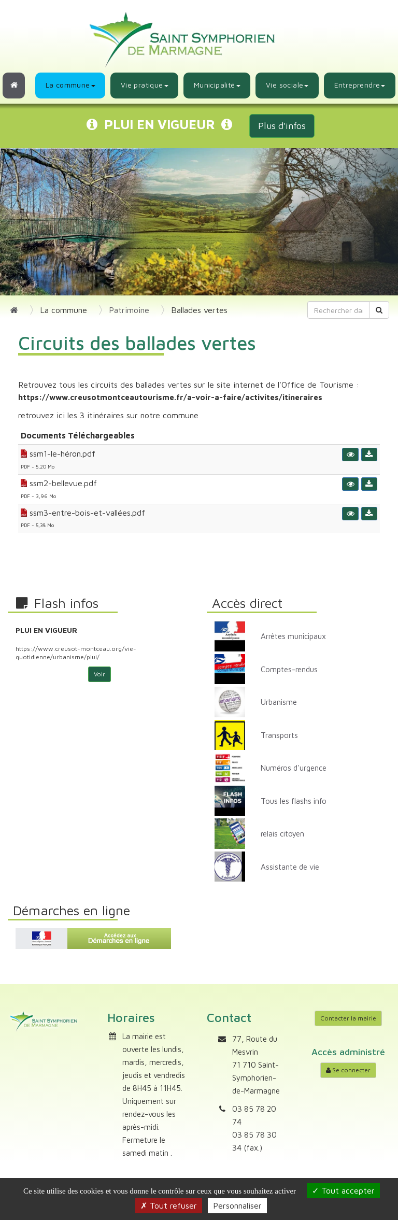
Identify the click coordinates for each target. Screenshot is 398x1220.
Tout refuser (168, 1205)
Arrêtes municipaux (293, 636)
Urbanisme (279, 702)
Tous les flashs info (293, 801)
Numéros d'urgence (293, 767)
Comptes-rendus (289, 669)
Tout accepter (343, 1190)
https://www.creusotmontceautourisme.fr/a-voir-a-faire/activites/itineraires (170, 397)
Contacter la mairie (348, 1018)
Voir (99, 674)
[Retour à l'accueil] (14, 85)
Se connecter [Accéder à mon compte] (348, 1070)
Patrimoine (129, 310)
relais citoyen (282, 833)
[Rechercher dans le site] (338, 310)
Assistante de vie (290, 866)
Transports (279, 735)
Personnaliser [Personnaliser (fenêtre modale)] (237, 1205)
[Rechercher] (379, 310)
